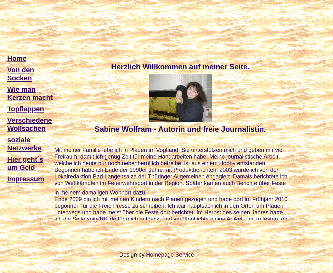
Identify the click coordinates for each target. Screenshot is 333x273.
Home (16, 58)
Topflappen (25, 109)
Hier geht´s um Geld (25, 163)
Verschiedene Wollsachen (29, 124)
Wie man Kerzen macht (30, 93)
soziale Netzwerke (24, 144)
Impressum (25, 179)
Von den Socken (20, 74)
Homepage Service (170, 255)
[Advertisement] (121, 17)
